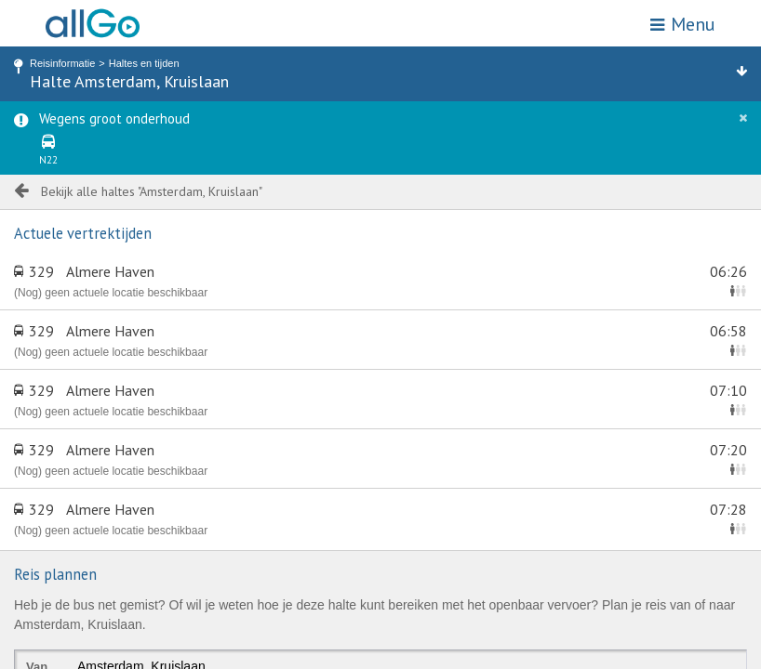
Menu (682, 24)
